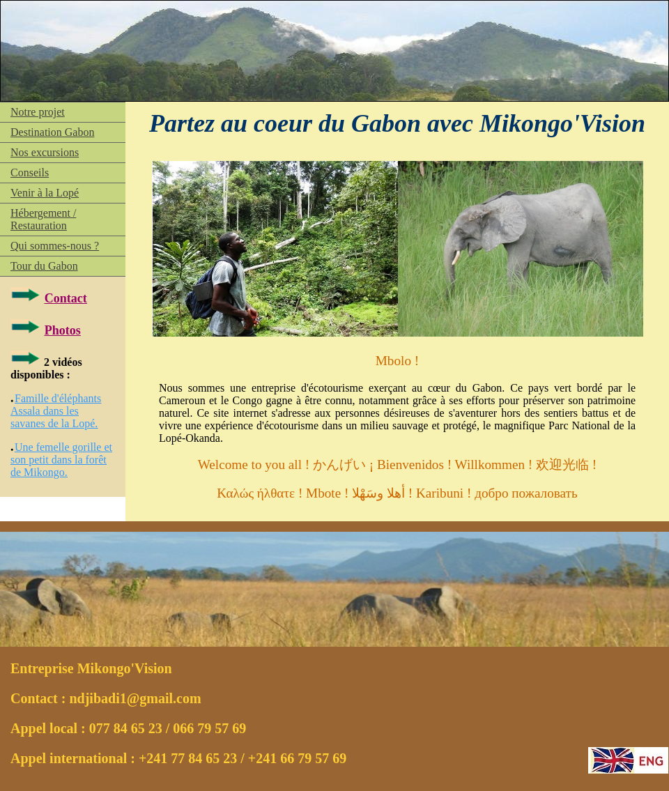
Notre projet (37, 112)
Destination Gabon (52, 132)
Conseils (29, 172)
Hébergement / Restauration (43, 219)
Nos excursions (44, 152)
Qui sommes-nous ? (54, 246)
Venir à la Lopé (44, 193)
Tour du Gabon (44, 266)
